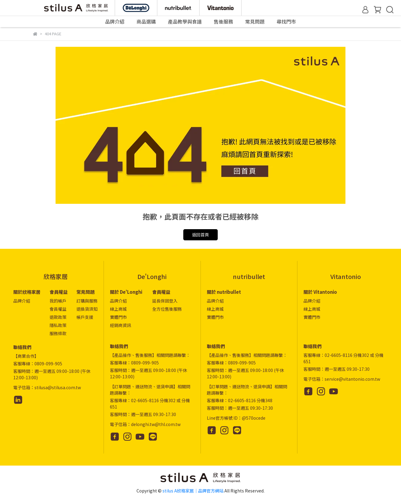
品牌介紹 (21, 301)
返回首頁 (200, 235)
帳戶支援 (84, 317)
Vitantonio (345, 276)
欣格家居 (55, 276)
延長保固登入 (165, 301)
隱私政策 (58, 325)
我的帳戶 (58, 301)
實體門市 (118, 317)
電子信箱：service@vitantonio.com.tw (341, 379)
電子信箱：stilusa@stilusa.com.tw (47, 387)
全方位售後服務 (167, 309)
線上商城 (118, 309)
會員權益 (58, 309)
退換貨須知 (87, 309)
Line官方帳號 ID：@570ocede (236, 418)
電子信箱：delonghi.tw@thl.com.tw (145, 424)
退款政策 (58, 317)
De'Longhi (152, 276)
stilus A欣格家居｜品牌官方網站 (192, 491)
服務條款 (58, 333)
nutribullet (249, 276)
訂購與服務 (87, 301)
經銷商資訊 (120, 325)
